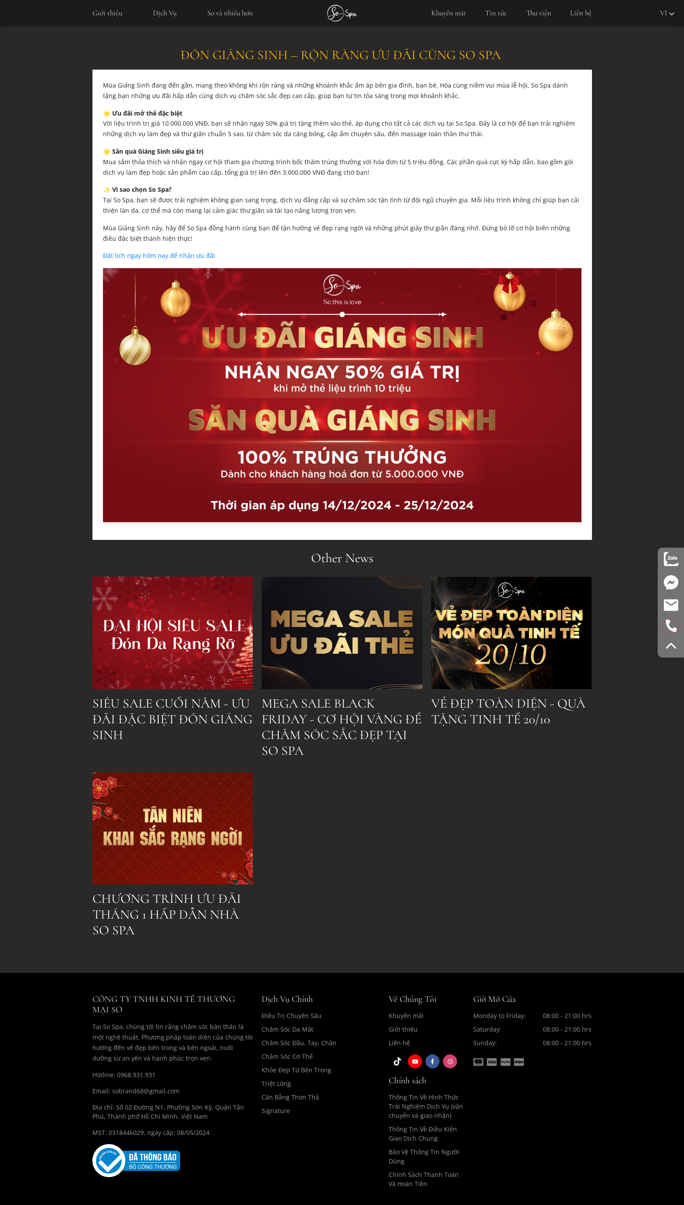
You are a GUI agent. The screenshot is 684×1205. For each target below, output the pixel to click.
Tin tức (496, 13)
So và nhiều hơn (230, 13)
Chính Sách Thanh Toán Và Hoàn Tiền (424, 1179)
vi (667, 13)
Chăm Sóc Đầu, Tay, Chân (299, 1043)
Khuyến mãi (448, 13)
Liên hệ (581, 13)
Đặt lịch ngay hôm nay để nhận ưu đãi (159, 255)
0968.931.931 (136, 1075)
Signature (276, 1110)
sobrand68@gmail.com (146, 1091)
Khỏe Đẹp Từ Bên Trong (296, 1070)
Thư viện (538, 13)
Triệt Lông (276, 1083)
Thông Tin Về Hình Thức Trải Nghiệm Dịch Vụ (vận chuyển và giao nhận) (426, 1106)
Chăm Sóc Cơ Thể (287, 1056)
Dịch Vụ (165, 13)
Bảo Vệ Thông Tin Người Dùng (424, 1156)
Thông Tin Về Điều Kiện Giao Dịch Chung (423, 1133)
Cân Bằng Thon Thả (290, 1097)
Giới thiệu (107, 13)
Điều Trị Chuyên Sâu (292, 1015)
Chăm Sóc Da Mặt (287, 1029)
